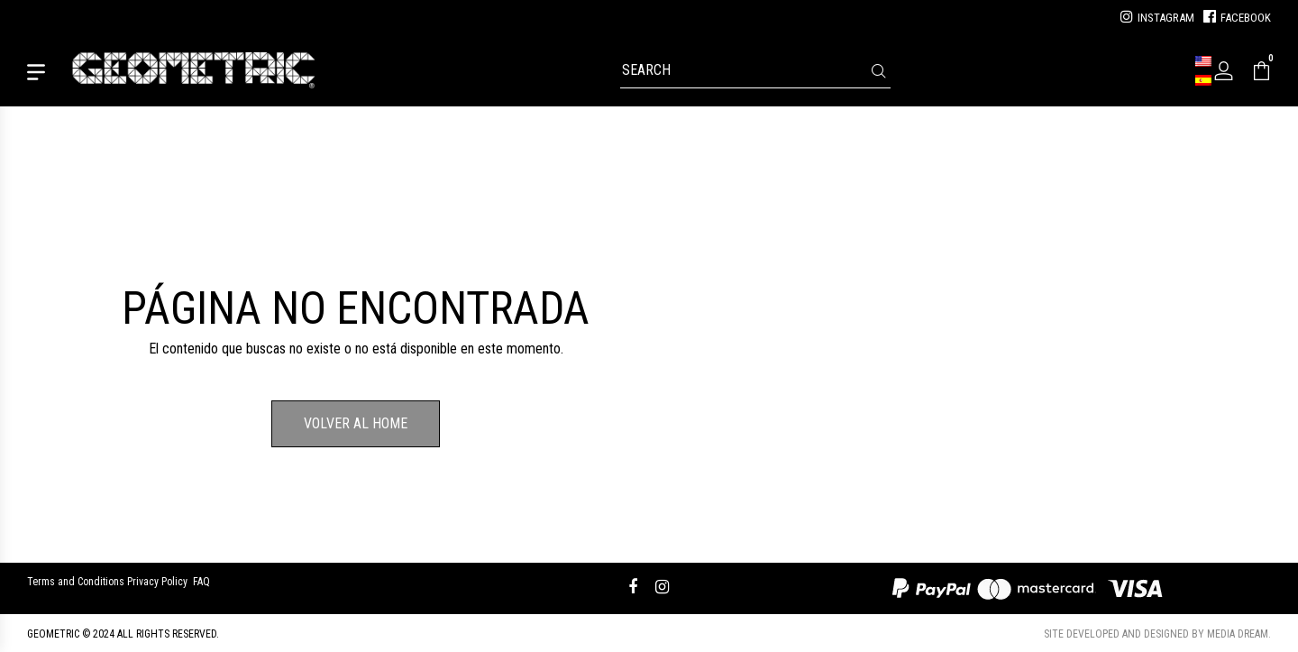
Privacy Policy (157, 581)
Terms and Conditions (75, 581)
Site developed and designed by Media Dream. (1157, 634)
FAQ (201, 581)
